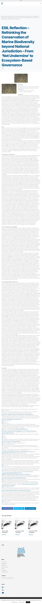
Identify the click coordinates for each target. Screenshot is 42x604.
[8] (24, 131)
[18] (21, 169)
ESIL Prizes (4, 565)
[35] (11, 395)
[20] (5, 174)
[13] (7, 145)
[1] (33, 96)
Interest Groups (5, 566)
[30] (22, 351)
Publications (4, 570)
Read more (4, 534)
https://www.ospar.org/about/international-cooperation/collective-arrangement (16, 490)
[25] (28, 294)
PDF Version (20, 84)
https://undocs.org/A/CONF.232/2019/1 (21, 429)
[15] (31, 159)
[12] (25, 143)
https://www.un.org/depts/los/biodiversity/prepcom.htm (12, 419)
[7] (8, 118)
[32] (2, 491)
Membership (4, 563)
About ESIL (4, 561)
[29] (21, 339)
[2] (33, 99)
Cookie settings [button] (21, 602)
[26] (7, 316)
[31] (12, 365)
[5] (22, 108)
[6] (25, 109)
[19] (32, 171)
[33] (37, 389)
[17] (20, 161)
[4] (38, 100)
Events (3, 568)
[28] (16, 334)
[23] (22, 251)
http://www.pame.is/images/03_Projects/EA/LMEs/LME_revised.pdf (14, 477)
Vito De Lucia (20, 89)
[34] (20, 392)
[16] (34, 160)
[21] (26, 175)
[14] (9, 151)
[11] (38, 140)
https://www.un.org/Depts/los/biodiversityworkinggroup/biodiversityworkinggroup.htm (17, 414)
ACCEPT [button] (28, 602)
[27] (16, 320)
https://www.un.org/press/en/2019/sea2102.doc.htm (11, 441)
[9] (7, 135)
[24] (11, 256)
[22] (20, 183)
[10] (36, 136)
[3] (6, 100)
